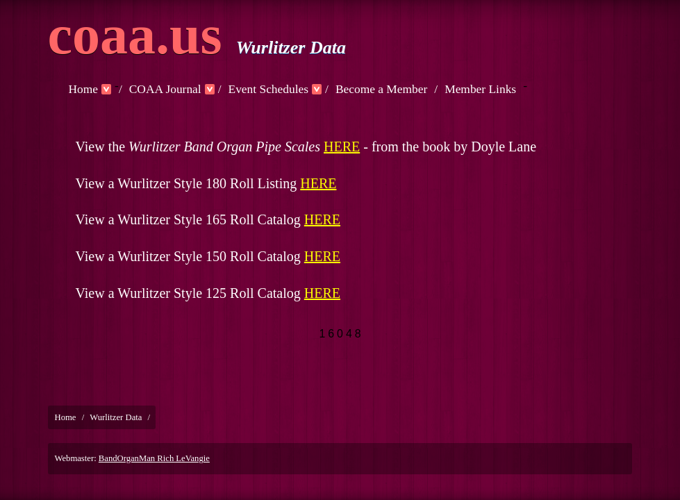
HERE (342, 146)
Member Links (480, 89)
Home (84, 89)
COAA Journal (165, 89)
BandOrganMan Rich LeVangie (154, 458)
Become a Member (381, 89)
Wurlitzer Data (116, 417)
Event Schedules (269, 89)
